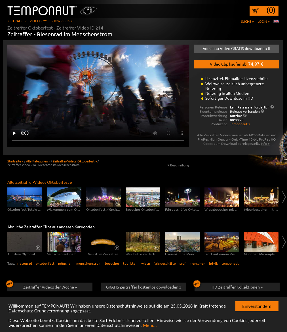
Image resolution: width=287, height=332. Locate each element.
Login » (264, 21)
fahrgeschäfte (165, 263)
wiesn (145, 263)
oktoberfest (45, 263)
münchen (65, 263)
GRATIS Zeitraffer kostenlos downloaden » (143, 286)
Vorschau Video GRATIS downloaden (236, 48)
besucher (112, 263)
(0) (271, 9)
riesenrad (24, 263)
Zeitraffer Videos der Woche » (42, 286)
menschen (197, 263)
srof (183, 263)
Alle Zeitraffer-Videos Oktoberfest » (39, 182)
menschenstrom (88, 263)
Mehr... (150, 326)
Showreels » (62, 20)
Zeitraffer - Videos (24, 20)
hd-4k (213, 263)
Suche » (247, 21)
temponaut (230, 263)
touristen (130, 263)
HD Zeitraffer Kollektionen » (229, 286)
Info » (265, 143)
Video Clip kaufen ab (236, 63)
